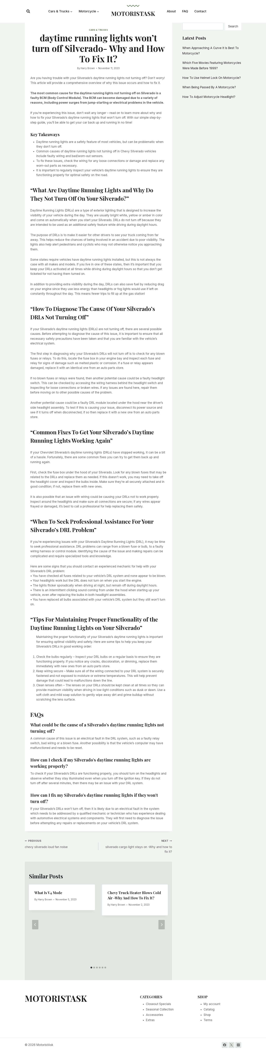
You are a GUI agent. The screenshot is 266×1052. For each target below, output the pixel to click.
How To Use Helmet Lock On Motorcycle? (211, 78)
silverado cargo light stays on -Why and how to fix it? (136, 845)
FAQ (185, 11)
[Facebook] (225, 1045)
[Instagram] (238, 1045)
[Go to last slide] (35, 924)
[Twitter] (231, 1045)
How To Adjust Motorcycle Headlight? (208, 97)
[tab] (91, 967)
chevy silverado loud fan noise (60, 843)
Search (233, 26)
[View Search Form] (28, 11)
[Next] (161, 924)
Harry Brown (88, 68)
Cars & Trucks (98, 30)
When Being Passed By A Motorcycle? (209, 87)
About (171, 11)
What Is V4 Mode (48, 892)
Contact (200, 11)
